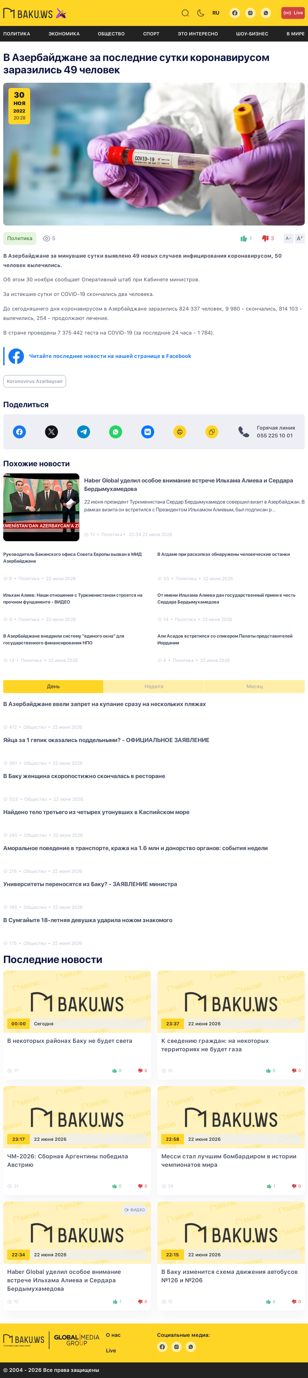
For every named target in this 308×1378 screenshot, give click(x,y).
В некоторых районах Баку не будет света (69, 1040)
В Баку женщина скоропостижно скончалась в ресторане (84, 776)
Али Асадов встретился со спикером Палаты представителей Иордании (224, 639)
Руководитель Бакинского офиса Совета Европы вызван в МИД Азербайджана (72, 558)
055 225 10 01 (275, 436)
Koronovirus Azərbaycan (35, 381)
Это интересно (198, 33)
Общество (111, 33)
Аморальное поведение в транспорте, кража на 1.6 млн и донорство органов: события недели (135, 848)
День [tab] (53, 686)
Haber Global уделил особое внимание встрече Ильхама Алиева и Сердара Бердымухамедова (64, 1280)
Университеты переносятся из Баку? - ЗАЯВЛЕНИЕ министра (90, 884)
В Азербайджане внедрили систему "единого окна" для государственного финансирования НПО (63, 639)
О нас (113, 1335)
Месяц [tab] (254, 686)
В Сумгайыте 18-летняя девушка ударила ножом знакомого (87, 920)
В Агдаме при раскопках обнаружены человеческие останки (223, 554)
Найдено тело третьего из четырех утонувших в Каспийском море (96, 812)
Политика (16, 33)
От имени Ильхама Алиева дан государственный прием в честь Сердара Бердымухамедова (226, 598)
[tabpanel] (154, 823)
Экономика (64, 33)
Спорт (151, 33)
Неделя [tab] (154, 686)
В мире (296, 33)
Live (293, 13)
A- (288, 238)
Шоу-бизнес (252, 33)
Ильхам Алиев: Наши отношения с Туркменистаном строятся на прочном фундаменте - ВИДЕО (73, 598)
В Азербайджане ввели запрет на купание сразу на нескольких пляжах (104, 704)
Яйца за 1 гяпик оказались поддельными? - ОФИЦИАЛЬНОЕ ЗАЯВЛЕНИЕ (106, 740)
